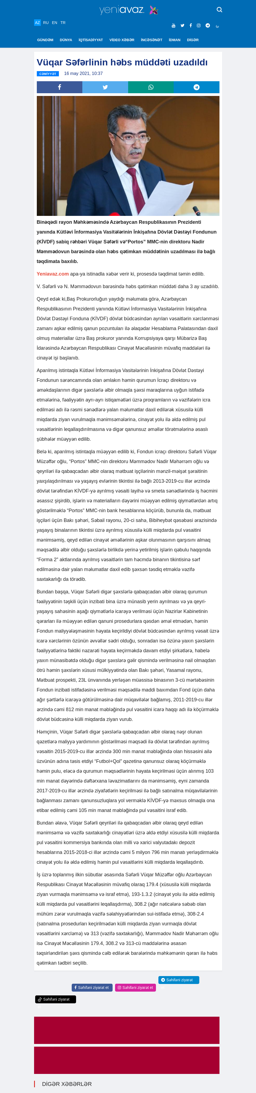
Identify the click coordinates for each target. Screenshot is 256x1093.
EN (54, 22)
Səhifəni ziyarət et (91, 988)
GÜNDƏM (45, 40)
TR (63, 22)
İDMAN (174, 40)
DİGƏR (193, 40)
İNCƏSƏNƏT (151, 40)
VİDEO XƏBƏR (122, 40)
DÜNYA (66, 40)
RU (46, 22)
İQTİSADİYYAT (91, 40)
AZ (37, 22)
